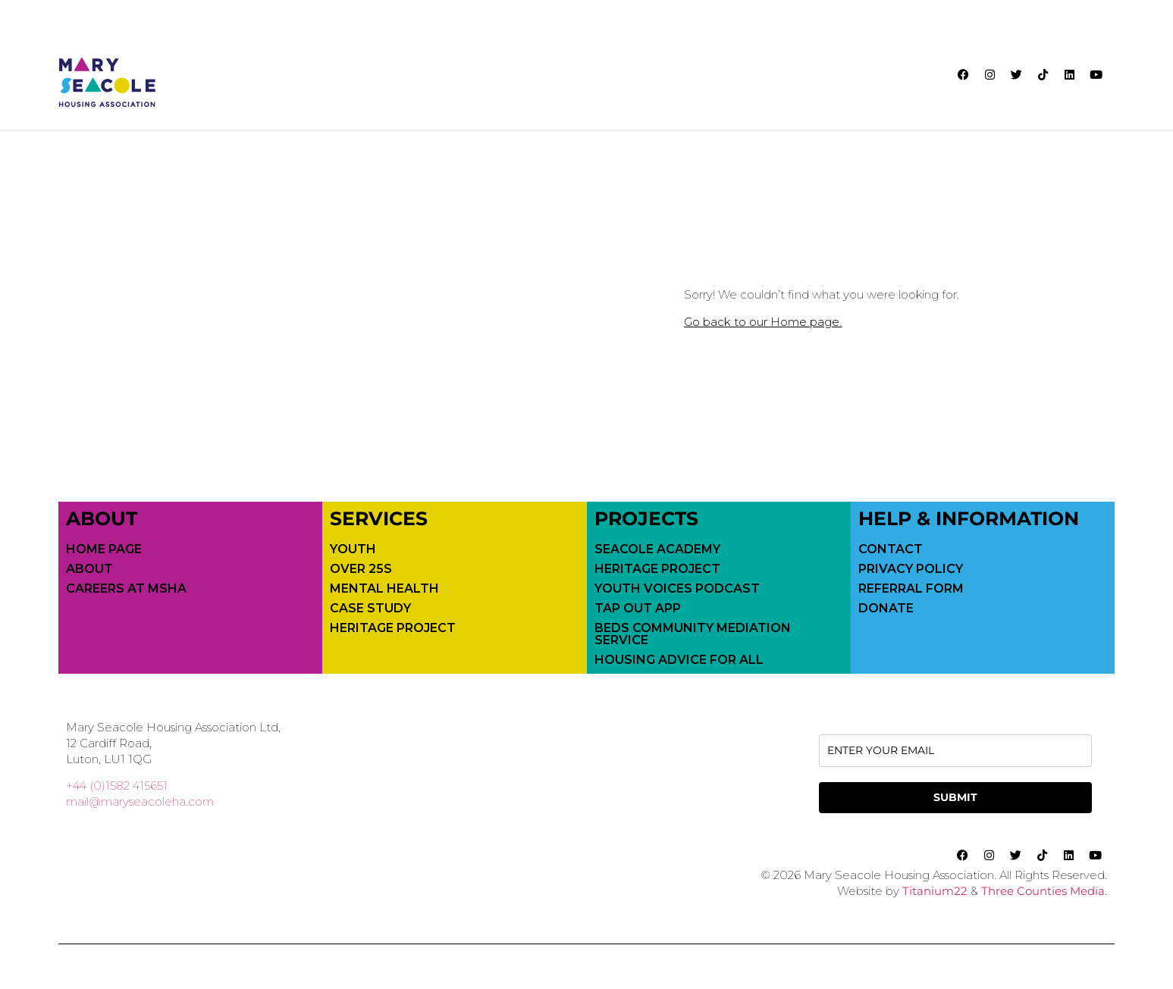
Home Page (104, 549)
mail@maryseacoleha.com (140, 800)
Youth (353, 549)
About (89, 568)
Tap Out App (637, 608)
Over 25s (361, 568)
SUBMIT (955, 796)
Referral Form (911, 588)
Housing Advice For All (679, 659)
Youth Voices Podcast (677, 588)
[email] (955, 750)
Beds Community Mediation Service (692, 633)
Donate (886, 608)
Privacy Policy (910, 568)
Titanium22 (935, 890)
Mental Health (384, 588)
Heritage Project (393, 627)
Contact (890, 549)
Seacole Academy (657, 549)
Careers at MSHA (126, 588)
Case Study (370, 608)
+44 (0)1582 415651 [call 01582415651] (117, 785)
